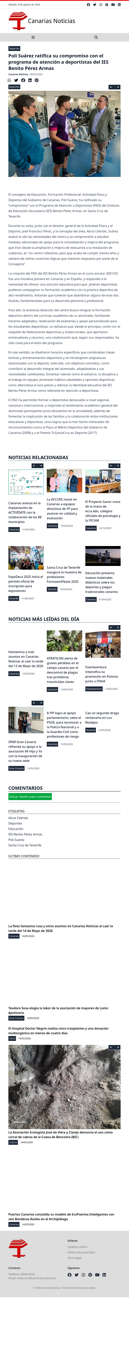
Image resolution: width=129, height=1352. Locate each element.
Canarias (14, 529)
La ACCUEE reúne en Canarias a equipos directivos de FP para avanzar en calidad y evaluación (62, 508)
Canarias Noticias (18, 74)
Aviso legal (74, 1258)
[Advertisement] (64, 1324)
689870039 (28, 1274)
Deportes (14, 48)
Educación (15, 829)
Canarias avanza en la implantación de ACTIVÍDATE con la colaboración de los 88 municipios (25, 512)
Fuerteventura (94, 689)
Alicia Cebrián (18, 818)
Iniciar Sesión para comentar (30, 796)
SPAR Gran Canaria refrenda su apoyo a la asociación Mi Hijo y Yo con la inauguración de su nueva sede (25, 751)
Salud (12, 1038)
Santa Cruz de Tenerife (24, 845)
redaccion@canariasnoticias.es (36, 1278)
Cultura (13, 1142)
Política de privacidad (81, 1252)
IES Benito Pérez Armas (25, 834)
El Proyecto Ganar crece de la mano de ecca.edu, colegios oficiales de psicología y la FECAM (102, 511)
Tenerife (13, 598)
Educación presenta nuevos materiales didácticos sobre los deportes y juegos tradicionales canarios (101, 582)
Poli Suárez (16, 840)
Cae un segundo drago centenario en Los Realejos (102, 718)
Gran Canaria (16, 768)
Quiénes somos (77, 1247)
